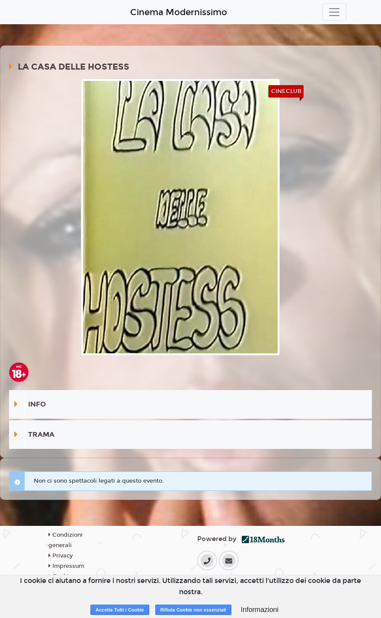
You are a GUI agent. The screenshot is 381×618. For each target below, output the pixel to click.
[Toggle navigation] (334, 12)
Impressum (66, 566)
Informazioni (260, 609)
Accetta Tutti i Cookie (120, 609)
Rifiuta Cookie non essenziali (193, 609)
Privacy (60, 555)
